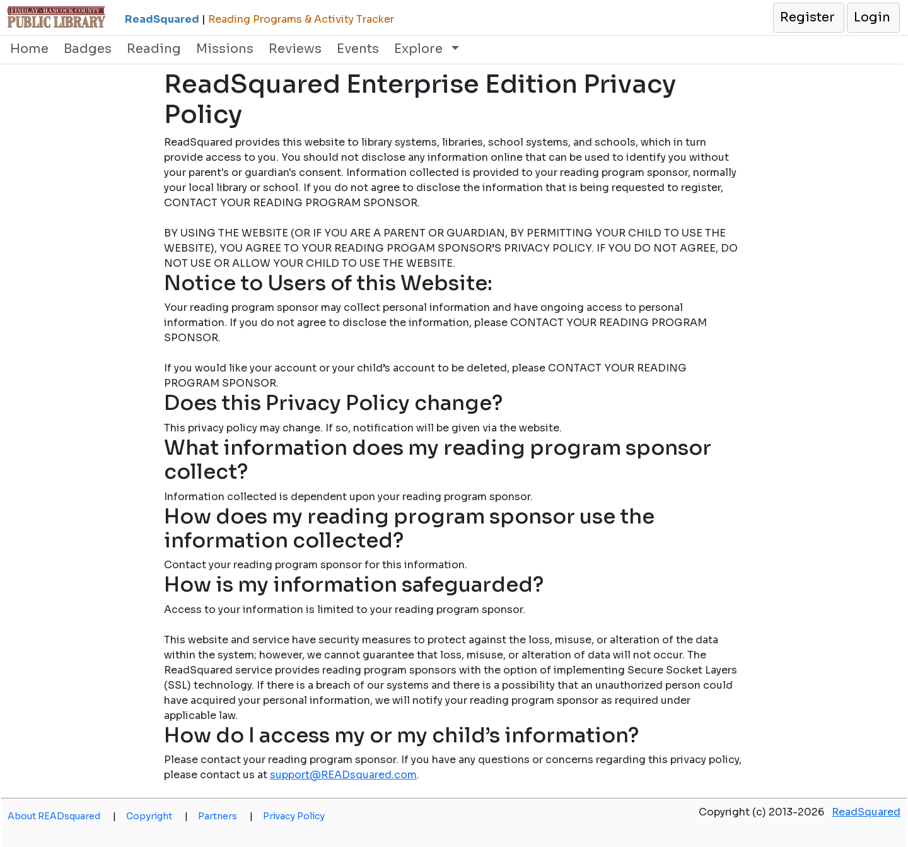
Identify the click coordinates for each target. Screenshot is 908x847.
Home (29, 49)
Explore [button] (420, 49)
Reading (154, 49)
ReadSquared (866, 812)
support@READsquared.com (343, 774)
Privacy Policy (294, 816)
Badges (88, 49)
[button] (808, 17)
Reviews (295, 49)
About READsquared (62, 816)
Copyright (157, 816)
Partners (225, 816)
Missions (224, 49)
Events (358, 49)
